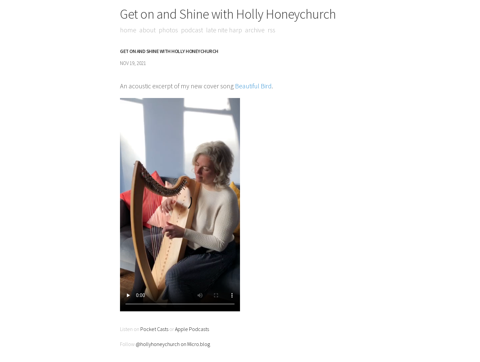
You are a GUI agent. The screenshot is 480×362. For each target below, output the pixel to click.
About (147, 30)
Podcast (192, 30)
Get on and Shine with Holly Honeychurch (228, 14)
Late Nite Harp (224, 30)
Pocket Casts (154, 329)
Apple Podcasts (192, 329)
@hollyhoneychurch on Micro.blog (173, 344)
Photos (168, 30)
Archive (255, 30)
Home (128, 30)
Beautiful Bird (253, 86)
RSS (271, 30)
